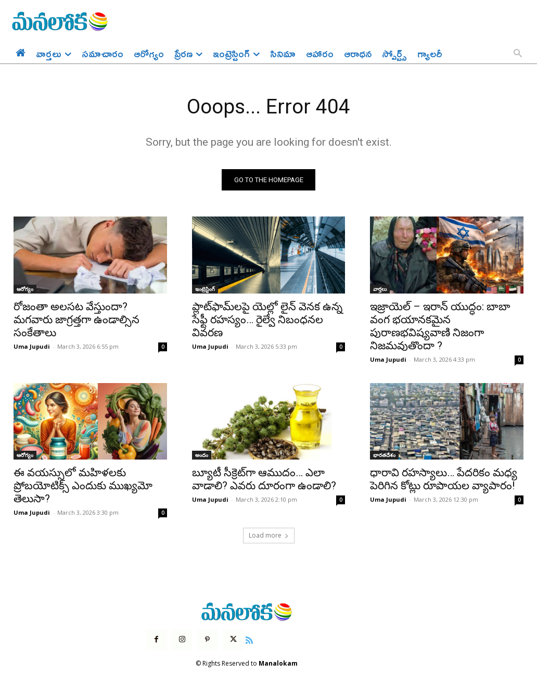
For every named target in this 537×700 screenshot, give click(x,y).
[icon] (249, 640)
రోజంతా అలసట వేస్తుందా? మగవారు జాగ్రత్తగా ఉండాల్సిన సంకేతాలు (76, 320)
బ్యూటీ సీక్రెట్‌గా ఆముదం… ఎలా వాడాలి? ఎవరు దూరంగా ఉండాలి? (264, 479)
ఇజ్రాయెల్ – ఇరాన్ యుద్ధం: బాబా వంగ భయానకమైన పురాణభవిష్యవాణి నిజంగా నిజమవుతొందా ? (440, 326)
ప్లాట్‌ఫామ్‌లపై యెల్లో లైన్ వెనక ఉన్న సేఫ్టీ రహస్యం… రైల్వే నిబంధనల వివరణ (267, 320)
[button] (518, 54)
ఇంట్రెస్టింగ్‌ (205, 289)
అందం (201, 455)
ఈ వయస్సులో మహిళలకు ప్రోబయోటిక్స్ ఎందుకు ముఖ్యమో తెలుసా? (83, 486)
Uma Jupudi (32, 347)
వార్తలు (380, 289)
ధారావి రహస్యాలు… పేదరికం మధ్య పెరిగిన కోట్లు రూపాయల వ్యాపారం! (443, 479)
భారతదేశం (384, 455)
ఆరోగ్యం (25, 289)
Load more (269, 535)
